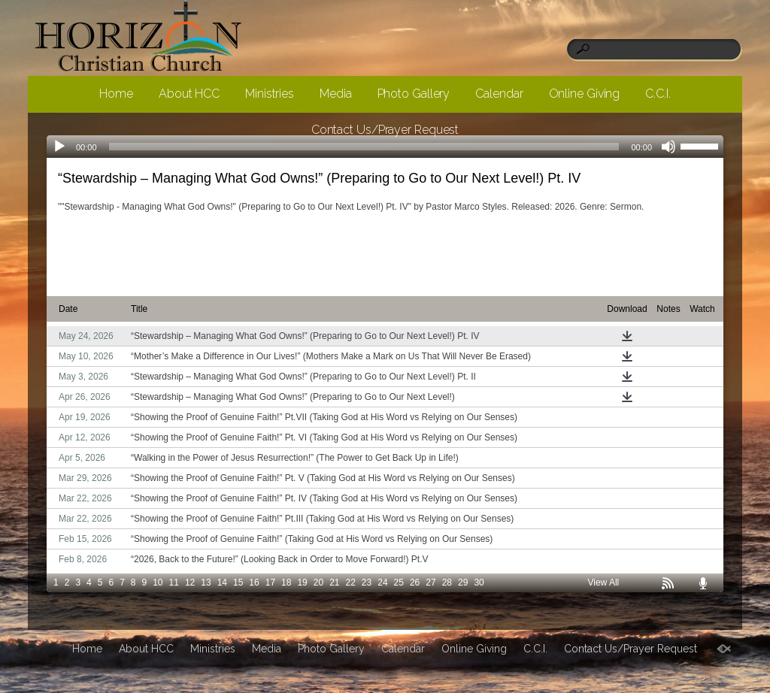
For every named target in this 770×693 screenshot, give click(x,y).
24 (382, 582)
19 (302, 582)
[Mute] (668, 146)
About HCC (189, 93)
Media (336, 93)
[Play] (59, 146)
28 (447, 582)
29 (463, 582)
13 (206, 582)
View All (603, 582)
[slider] (702, 145)
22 (351, 582)
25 (399, 582)
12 (190, 582)
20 (318, 582)
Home (116, 93)
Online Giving (584, 93)
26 (415, 582)
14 (222, 582)
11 (174, 582)
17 (270, 582)
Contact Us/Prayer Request (385, 130)
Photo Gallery (413, 93)
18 (286, 582)
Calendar (499, 93)
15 (238, 582)
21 (334, 582)
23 (366, 582)
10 (157, 582)
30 (479, 582)
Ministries (269, 93)
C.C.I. (657, 93)
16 (254, 582)
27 (430, 582)
